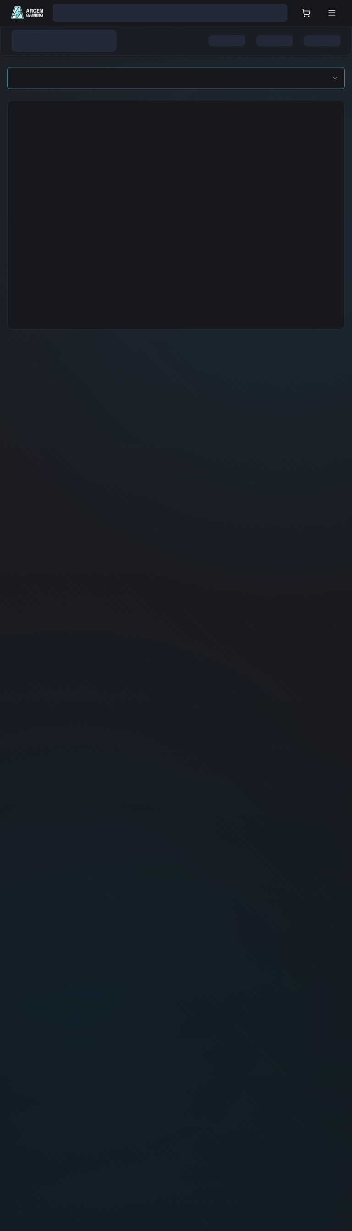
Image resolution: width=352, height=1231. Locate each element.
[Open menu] (332, 13)
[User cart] (306, 13)
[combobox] (176, 78)
